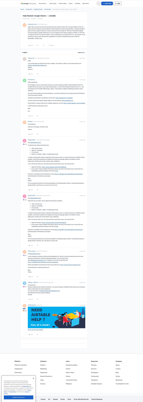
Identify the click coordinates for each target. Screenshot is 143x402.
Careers (118, 369)
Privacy (62, 399)
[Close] (33, 386)
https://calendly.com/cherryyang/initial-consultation (43, 262)
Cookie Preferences (96, 399)
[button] (107, 3)
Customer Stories (71, 380)
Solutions (43, 361)
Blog (117, 373)
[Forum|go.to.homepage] (28, 3)
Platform (17, 361)
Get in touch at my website (35, 330)
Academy (77, 3)
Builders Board (38, 9)
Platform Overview (21, 365)
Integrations (19, 369)
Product (42, 365)
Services (93, 369)
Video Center (70, 373)
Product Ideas (63, 3)
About (118, 365)
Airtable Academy (71, 365)
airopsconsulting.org (39, 260)
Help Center (85, 3)
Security (43, 399)
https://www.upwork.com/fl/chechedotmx (54, 167)
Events (71, 3)
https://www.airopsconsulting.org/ (70, 265)
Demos (68, 376)
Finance (42, 384)
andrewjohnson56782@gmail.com (50, 291)
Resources (94, 361)
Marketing (43, 369)
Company (119, 361)
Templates (94, 380)
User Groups (52, 3)
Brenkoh (30, 121)
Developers (94, 373)
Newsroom (119, 380)
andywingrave (32, 305)
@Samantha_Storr (35, 142)
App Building (19, 376)
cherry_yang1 (31, 251)
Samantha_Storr (32, 24)
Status (118, 376)
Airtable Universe (96, 384)
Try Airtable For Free (122, 384)
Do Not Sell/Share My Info (81, 399)
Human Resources (46, 376)
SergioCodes (31, 140)
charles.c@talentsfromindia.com (37, 65)
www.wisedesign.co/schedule (64, 98)
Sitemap (55, 399)
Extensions (18, 373)
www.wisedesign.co (67, 100)
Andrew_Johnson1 (33, 282)
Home (22, 9)
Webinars (69, 384)
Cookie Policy (25, 394)
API (49, 399)
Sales (42, 380)
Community (29, 9)
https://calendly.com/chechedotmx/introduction (68, 174)
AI (15, 380)
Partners (93, 365)
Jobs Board (47, 9)
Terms (69, 399)
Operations (43, 373)
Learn (68, 361)
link (57, 171)
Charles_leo (31, 58)
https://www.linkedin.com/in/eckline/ (74, 103)
